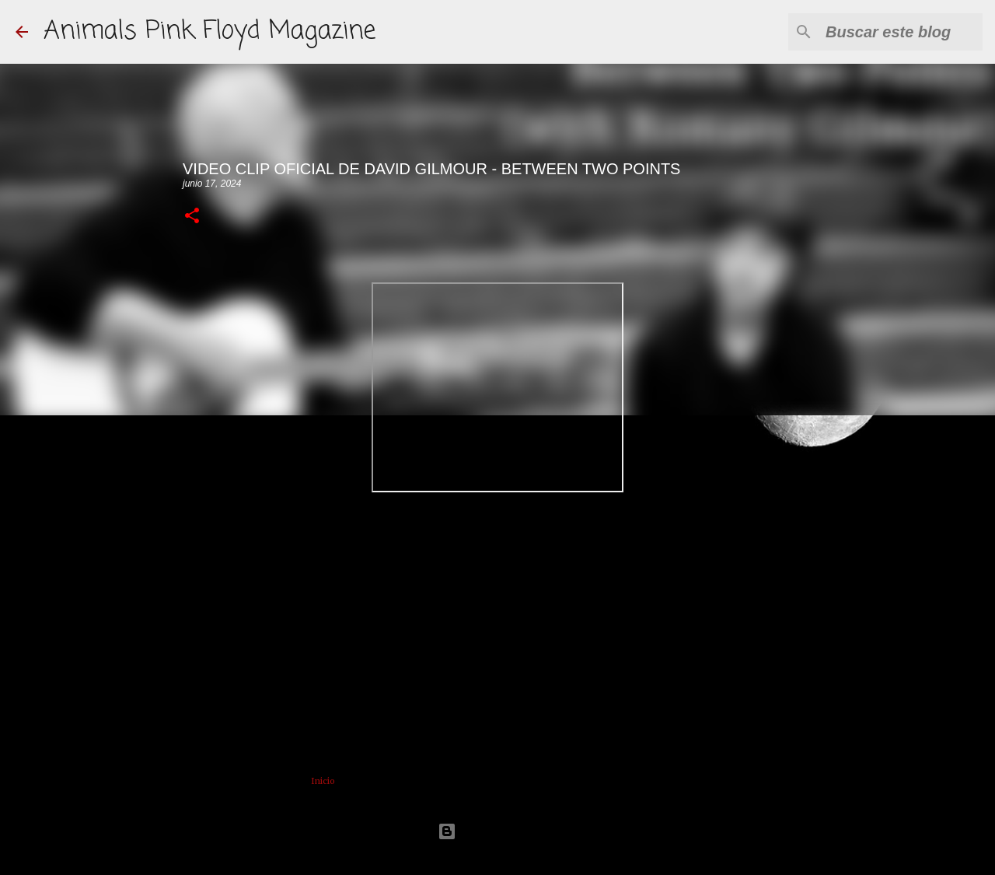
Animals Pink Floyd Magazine (209, 31)
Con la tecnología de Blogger (497, 831)
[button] (192, 216)
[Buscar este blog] (901, 32)
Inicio (323, 780)
